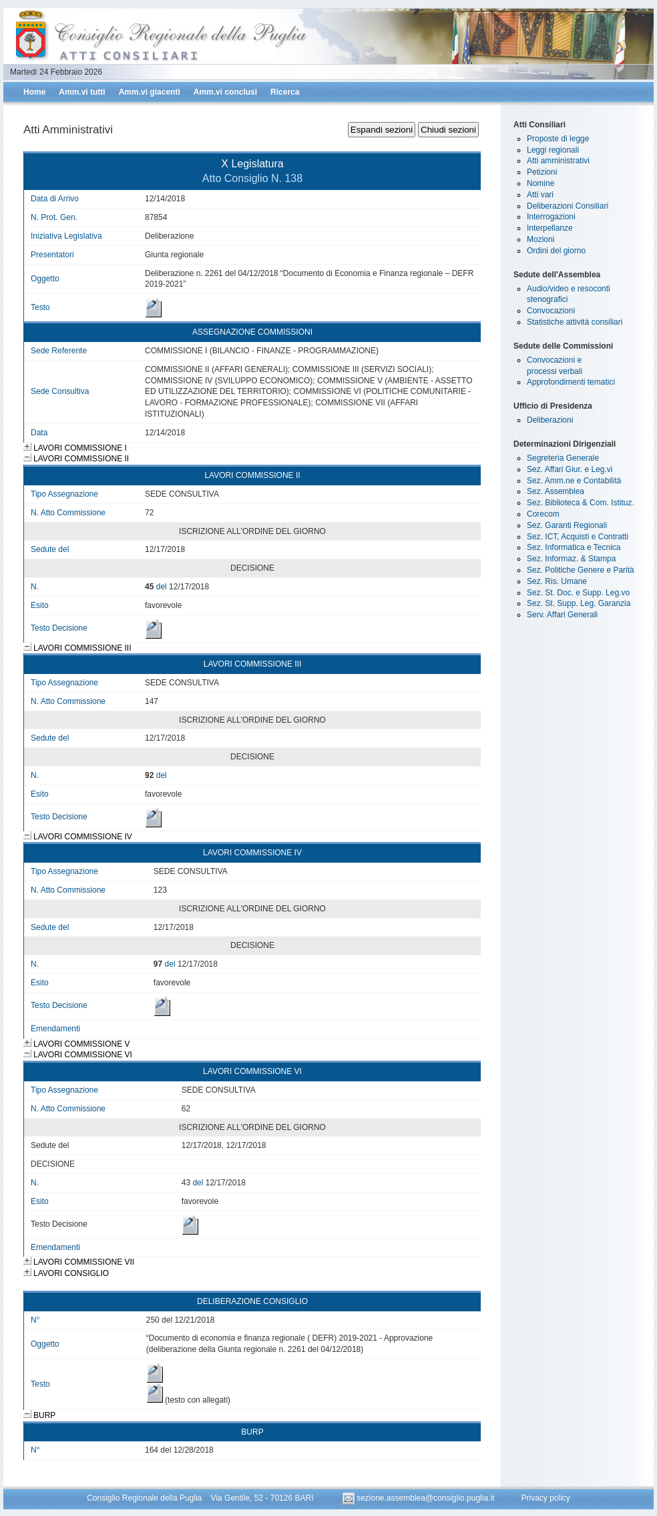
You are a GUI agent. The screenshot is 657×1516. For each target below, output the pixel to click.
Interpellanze (550, 228)
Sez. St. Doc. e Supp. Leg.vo (578, 592)
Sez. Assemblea (555, 491)
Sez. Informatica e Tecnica (574, 547)
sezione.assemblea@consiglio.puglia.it (420, 1498)
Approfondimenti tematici (571, 382)
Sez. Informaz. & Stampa (571, 558)
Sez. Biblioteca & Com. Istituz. (580, 502)
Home (34, 92)
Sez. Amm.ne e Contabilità (574, 480)
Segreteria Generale (563, 458)
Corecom (543, 514)
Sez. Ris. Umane (557, 581)
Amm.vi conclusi (225, 92)
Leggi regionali (553, 150)
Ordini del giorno (556, 250)
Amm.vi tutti (82, 92)
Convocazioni (551, 310)
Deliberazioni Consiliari (567, 206)
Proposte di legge (558, 138)
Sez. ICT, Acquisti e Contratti (577, 536)
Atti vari (540, 194)
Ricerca (284, 92)
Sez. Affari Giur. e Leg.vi (570, 469)
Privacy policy (545, 1498)
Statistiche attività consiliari (574, 322)
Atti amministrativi (558, 160)
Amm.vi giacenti (149, 92)
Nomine (540, 183)
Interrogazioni (551, 216)
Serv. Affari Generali (562, 614)
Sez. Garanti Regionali (567, 525)
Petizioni (542, 172)
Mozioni (540, 239)
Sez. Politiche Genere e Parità (580, 570)
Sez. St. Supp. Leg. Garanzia (578, 603)
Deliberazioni (550, 420)
